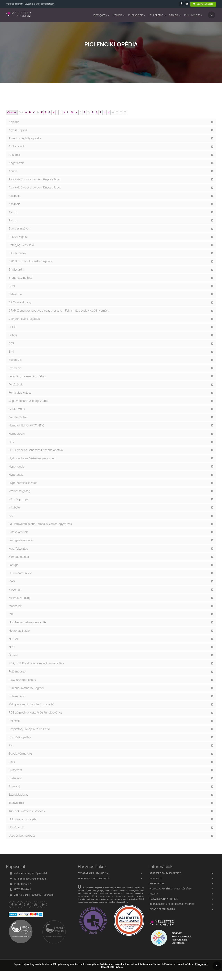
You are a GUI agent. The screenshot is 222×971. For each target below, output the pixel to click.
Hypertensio (16, 466)
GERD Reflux (17, 409)
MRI (11, 614)
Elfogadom (201, 964)
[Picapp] (43, 904)
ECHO (12, 327)
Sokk (12, 762)
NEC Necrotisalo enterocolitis (27, 622)
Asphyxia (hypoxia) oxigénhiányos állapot (35, 179)
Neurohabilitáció (19, 630)
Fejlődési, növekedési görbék (28, 376)
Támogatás (99, 15)
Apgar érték (16, 163)
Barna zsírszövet (19, 228)
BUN (12, 286)
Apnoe (13, 171)
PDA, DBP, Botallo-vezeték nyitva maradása (36, 663)
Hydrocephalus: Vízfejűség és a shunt (32, 458)
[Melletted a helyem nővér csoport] (27, 904)
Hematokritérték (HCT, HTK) (27, 425)
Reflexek (14, 721)
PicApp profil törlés (162, 909)
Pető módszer (18, 671)
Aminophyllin (17, 146)
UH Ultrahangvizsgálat (23, 819)
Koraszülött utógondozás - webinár (172, 904)
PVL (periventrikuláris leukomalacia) (31, 704)
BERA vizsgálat (18, 237)
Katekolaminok (18, 532)
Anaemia (14, 154)
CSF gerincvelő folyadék (24, 318)
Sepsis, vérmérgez (20, 753)
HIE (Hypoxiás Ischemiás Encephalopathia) (36, 450)
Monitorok (15, 606)
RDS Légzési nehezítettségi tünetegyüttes (35, 712)
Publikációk (135, 15)
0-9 (21, 112)
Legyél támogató (203, 4)
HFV (11, 442)
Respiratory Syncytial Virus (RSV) (30, 729)
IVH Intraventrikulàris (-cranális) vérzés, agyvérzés (40, 524)
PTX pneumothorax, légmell (27, 688)
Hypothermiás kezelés (23, 483)
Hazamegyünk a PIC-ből (164, 899)
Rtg (11, 745)
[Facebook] (12, 904)
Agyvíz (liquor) (18, 130)
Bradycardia (16, 269)
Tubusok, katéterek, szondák (27, 811)
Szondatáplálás (18, 794)
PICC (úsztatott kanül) (22, 680)
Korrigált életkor (19, 556)
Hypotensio (16, 474)
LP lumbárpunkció (20, 573)
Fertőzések (16, 384)
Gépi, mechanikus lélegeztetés (28, 400)
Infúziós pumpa (18, 499)
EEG (11, 343)
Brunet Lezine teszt (21, 277)
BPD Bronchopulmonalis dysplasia (31, 261)
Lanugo (13, 565)
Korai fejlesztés (18, 548)
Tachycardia (16, 802)
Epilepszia (15, 359)
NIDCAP (14, 638)
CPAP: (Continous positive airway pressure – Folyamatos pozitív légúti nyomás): (59, 310)
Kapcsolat (156, 878)
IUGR (12, 515)
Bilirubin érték (17, 253)
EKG (11, 351)
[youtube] (35, 904)
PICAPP (154, 893)
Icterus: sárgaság (19, 491)
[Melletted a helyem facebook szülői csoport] (19, 904)
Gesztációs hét (18, 417)
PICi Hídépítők (193, 15)
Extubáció (15, 368)
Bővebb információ (112, 967)
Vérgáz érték (17, 827)
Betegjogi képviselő (21, 245)
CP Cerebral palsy (20, 302)
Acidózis (14, 122)
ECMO (13, 335)
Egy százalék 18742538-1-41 (93, 873)
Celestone (15, 294)
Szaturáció (15, 778)
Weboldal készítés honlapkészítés (171, 888)
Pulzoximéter (17, 696)
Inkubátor (15, 507)
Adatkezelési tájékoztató (165, 873)
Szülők (173, 15)
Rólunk (117, 15)
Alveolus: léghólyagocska (25, 138)
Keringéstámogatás (21, 540)
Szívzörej (14, 786)
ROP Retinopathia (20, 737)
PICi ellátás (156, 15)
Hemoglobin (17, 433)
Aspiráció (14, 196)
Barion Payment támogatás (94, 878)
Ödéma (13, 655)
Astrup (13, 212)
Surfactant (15, 770)
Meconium (15, 589)
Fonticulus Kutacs (20, 392)
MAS (12, 581)
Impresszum (157, 883)
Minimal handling (20, 597)
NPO (12, 647)
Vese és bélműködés (22, 835)
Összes (11, 112)
